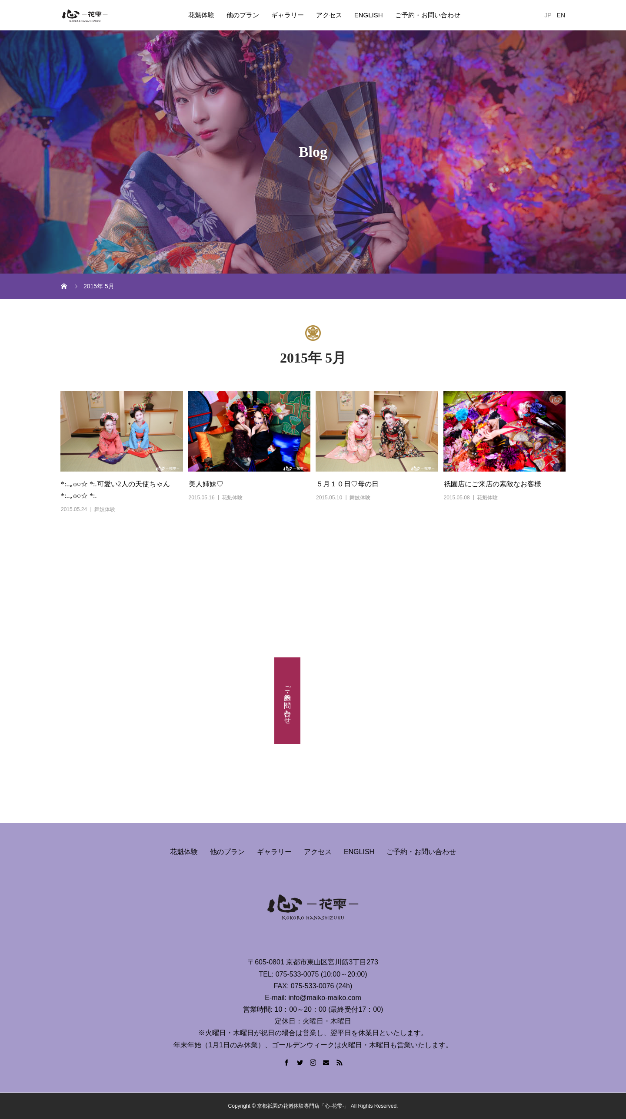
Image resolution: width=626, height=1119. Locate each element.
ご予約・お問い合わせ (427, 15)
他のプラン (242, 15)
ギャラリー (287, 15)
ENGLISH (368, 15)
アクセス (329, 15)
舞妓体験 (104, 509)
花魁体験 (201, 15)
